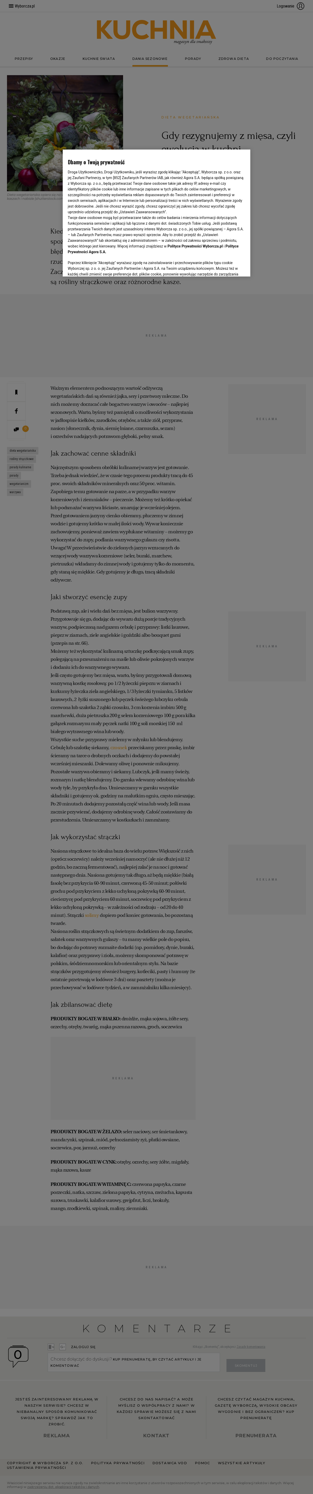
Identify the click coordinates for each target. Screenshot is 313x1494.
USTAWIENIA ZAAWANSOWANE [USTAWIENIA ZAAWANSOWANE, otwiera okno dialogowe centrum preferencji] (101, 266)
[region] (157, 212)
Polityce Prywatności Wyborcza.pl (195, 246)
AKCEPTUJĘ (227, 266)
